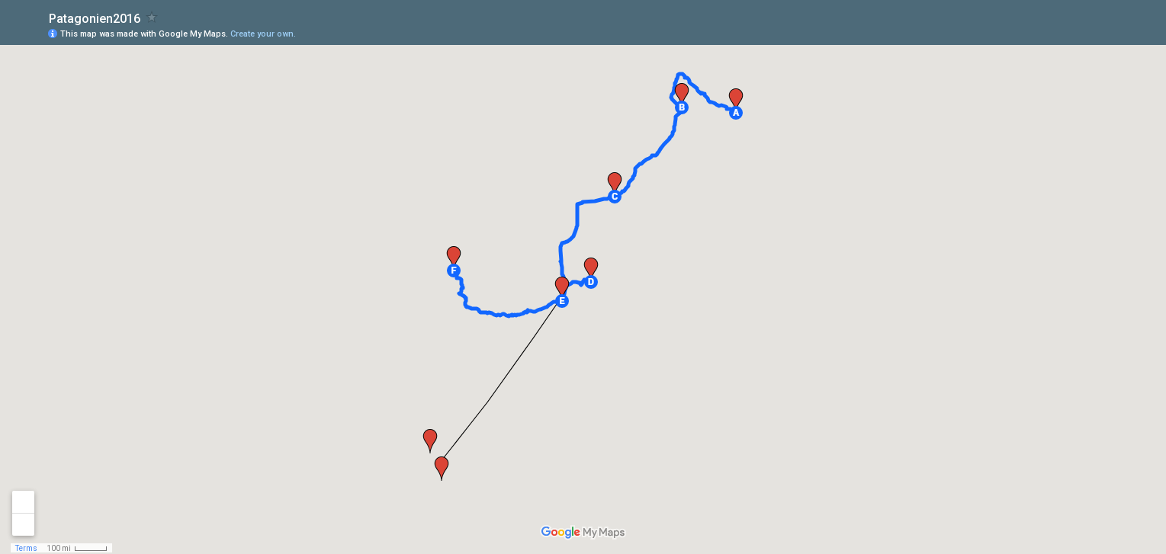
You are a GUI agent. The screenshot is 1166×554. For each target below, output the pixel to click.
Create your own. (263, 34)
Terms (26, 548)
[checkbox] (152, 17)
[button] (736, 112)
